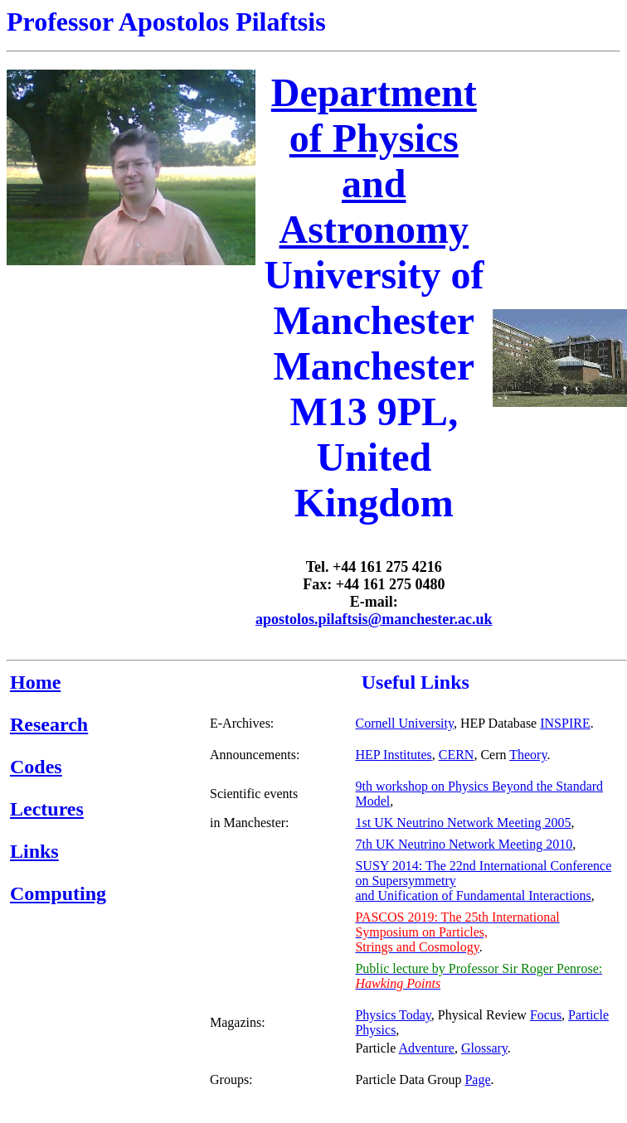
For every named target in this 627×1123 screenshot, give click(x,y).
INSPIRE (565, 723)
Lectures (47, 809)
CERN (456, 755)
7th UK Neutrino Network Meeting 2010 (463, 844)
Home (35, 682)
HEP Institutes (393, 755)
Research (49, 724)
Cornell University (404, 723)
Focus (545, 1015)
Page (477, 1079)
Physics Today (392, 1015)
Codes (36, 766)
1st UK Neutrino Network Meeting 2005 (463, 823)
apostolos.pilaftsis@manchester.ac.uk (374, 619)
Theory (528, 755)
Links (34, 851)
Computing (58, 893)
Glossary (484, 1048)
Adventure (426, 1048)
